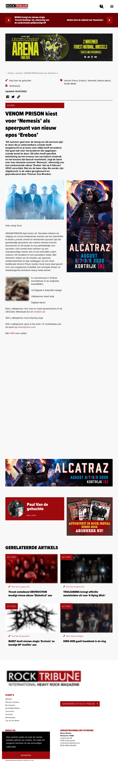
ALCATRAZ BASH (12, 708)
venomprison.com (27, 327)
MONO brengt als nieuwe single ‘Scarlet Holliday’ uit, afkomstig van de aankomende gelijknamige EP (27, 20)
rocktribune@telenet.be (70, 743)
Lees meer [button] (11, 746)
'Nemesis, (92, 80)
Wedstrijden (10, 717)
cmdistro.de (39, 311)
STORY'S (9, 695)
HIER (12, 333)
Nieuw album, (104, 80)
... (6, 73)
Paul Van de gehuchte (20, 80)
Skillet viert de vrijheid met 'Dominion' (90, 20)
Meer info (31, 515)
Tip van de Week (12, 720)
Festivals (9, 714)
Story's (11, 73)
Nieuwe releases (12, 702)
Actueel (19, 73)
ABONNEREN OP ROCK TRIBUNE (80, 703)
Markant (8, 699)
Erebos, (83, 80)
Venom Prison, (71, 80)
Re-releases (10, 705)
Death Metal (70, 83)
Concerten (9, 711)
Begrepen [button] (26, 755)
